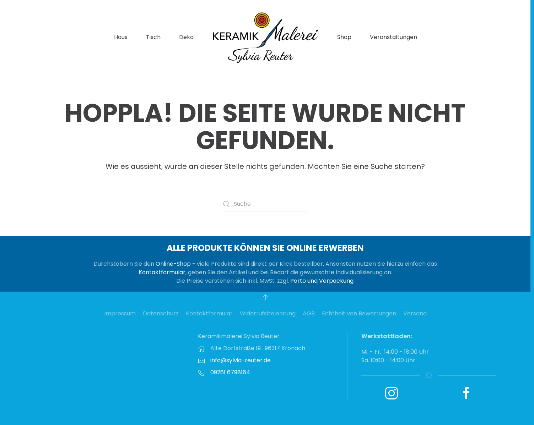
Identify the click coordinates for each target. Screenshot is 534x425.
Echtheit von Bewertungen (359, 313)
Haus (121, 37)
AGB (309, 313)
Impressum (120, 313)
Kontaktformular (162, 272)
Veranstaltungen (393, 37)
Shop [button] (344, 37)
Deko (186, 37)
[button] (265, 297)
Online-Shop (173, 264)
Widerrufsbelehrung (268, 313)
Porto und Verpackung (322, 281)
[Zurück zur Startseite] (265, 37)
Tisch (153, 37)
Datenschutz (161, 313)
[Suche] (265, 204)
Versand (415, 313)
